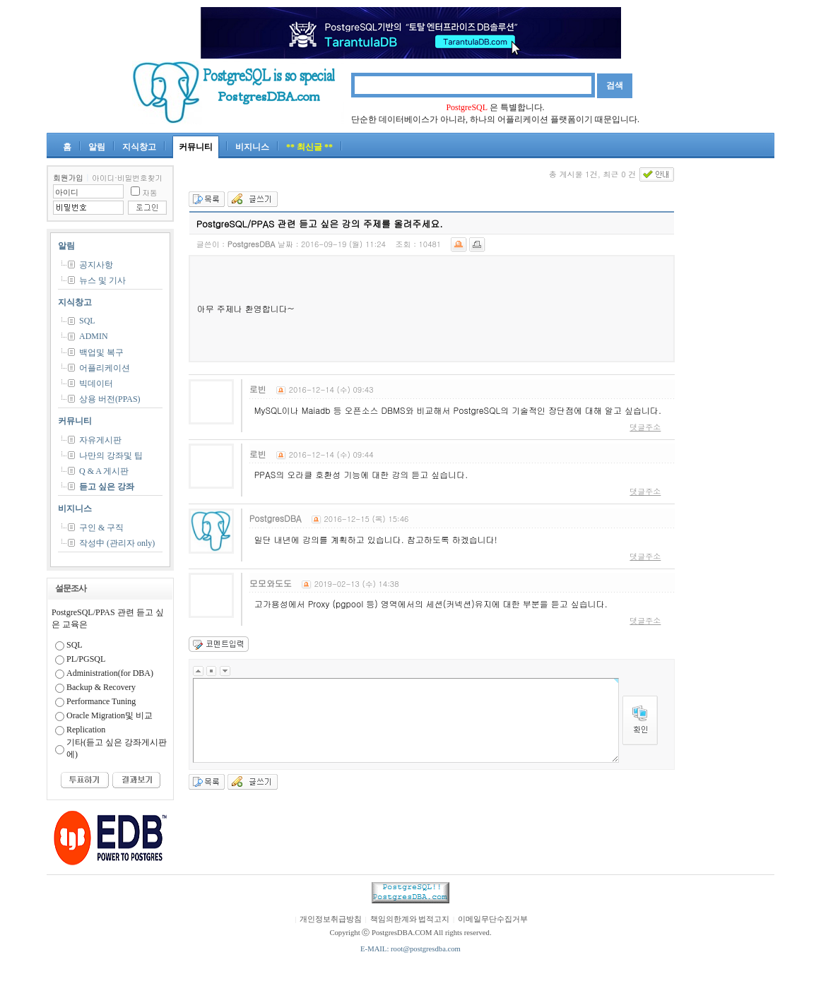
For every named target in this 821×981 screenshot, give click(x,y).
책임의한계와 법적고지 (410, 919)
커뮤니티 (196, 147)
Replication (85, 730)
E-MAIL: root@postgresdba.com (410, 949)
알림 (96, 147)
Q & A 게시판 (104, 471)
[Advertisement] (732, 377)
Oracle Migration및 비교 (109, 715)
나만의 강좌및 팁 (111, 455)
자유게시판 (100, 440)
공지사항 (96, 265)
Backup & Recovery (101, 687)
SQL (87, 321)
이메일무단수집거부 (493, 919)
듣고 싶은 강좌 (106, 487)
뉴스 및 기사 (102, 280)
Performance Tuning (101, 701)
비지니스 (252, 147)
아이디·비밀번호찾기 (127, 177)
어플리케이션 (104, 368)
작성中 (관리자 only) (117, 543)
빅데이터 (96, 383)
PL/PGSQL (85, 659)
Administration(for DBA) (109, 673)
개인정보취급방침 (331, 919)
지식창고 (139, 147)
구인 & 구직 (101, 528)
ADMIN (93, 336)
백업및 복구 (101, 352)
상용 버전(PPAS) (110, 399)
